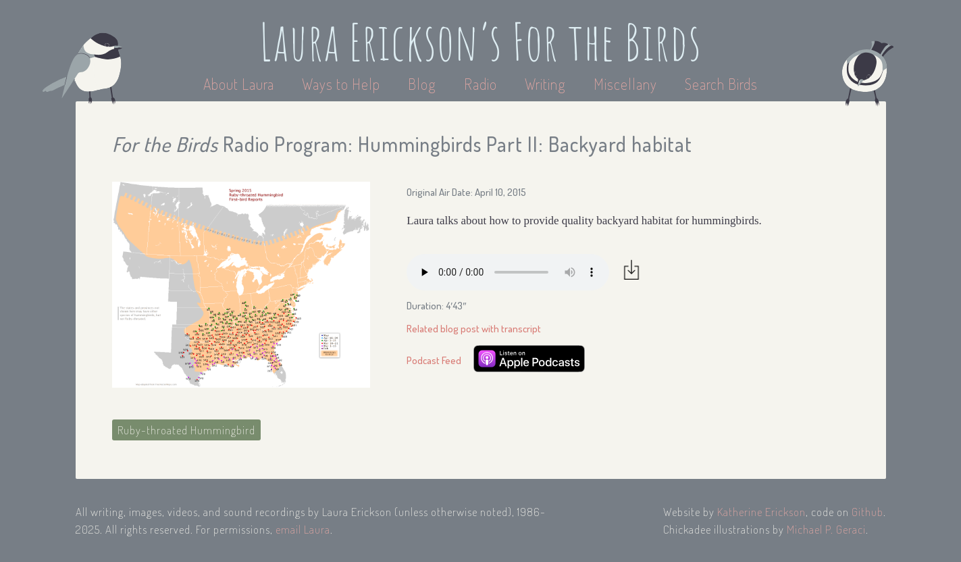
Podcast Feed (434, 360)
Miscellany (625, 83)
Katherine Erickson (761, 512)
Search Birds (721, 83)
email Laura (303, 529)
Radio (482, 83)
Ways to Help (343, 83)
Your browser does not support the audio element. (508, 272)
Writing (545, 83)
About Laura (240, 83)
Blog (422, 83)
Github (867, 512)
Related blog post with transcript (474, 328)
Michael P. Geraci (826, 529)
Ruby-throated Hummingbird (186, 430)
